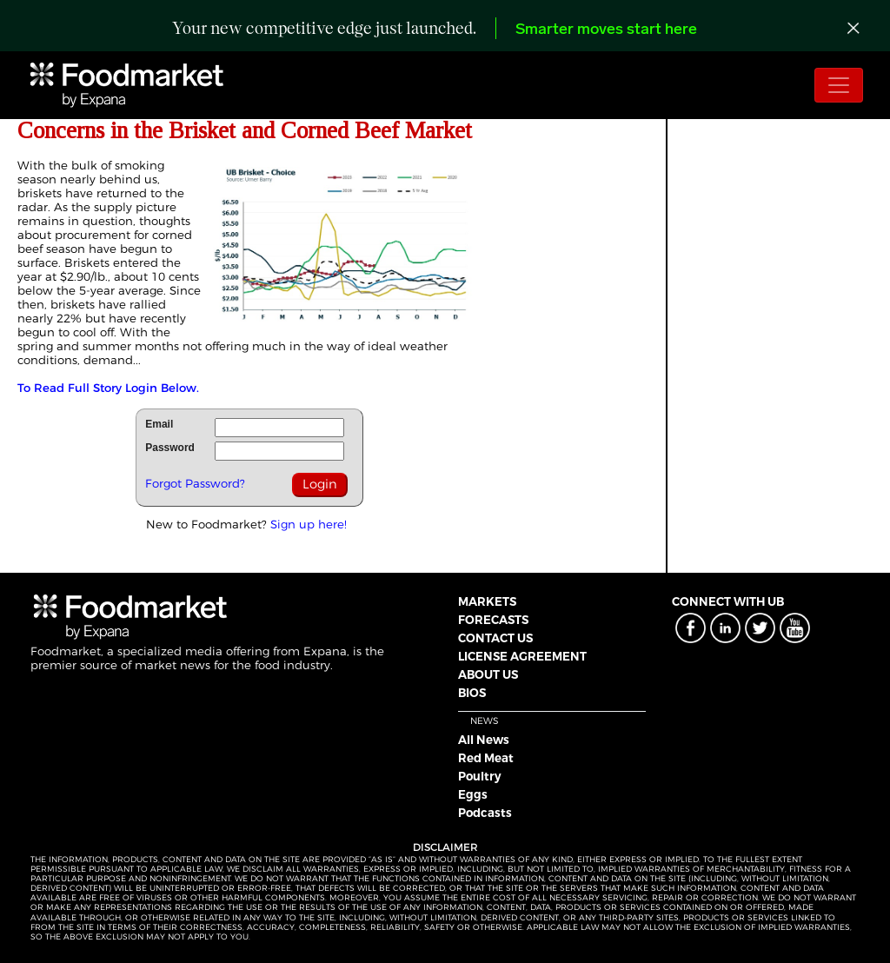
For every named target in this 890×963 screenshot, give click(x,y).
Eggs (473, 794)
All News (483, 740)
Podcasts (485, 813)
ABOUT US (488, 674)
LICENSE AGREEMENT (522, 656)
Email (159, 424)
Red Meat (486, 758)
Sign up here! (308, 524)
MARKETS (487, 601)
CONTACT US (495, 638)
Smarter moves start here (606, 30)
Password (170, 448)
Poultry (479, 776)
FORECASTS (493, 620)
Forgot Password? (195, 483)
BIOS (472, 693)
